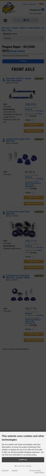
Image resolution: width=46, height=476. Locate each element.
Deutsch (5, 471)
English (15, 471)
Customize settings (23, 466)
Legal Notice (39, 473)
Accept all (23, 459)
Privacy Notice (35, 471)
